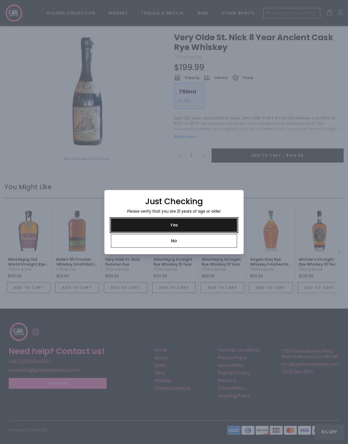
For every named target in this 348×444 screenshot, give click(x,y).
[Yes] (174, 225)
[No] (174, 241)
